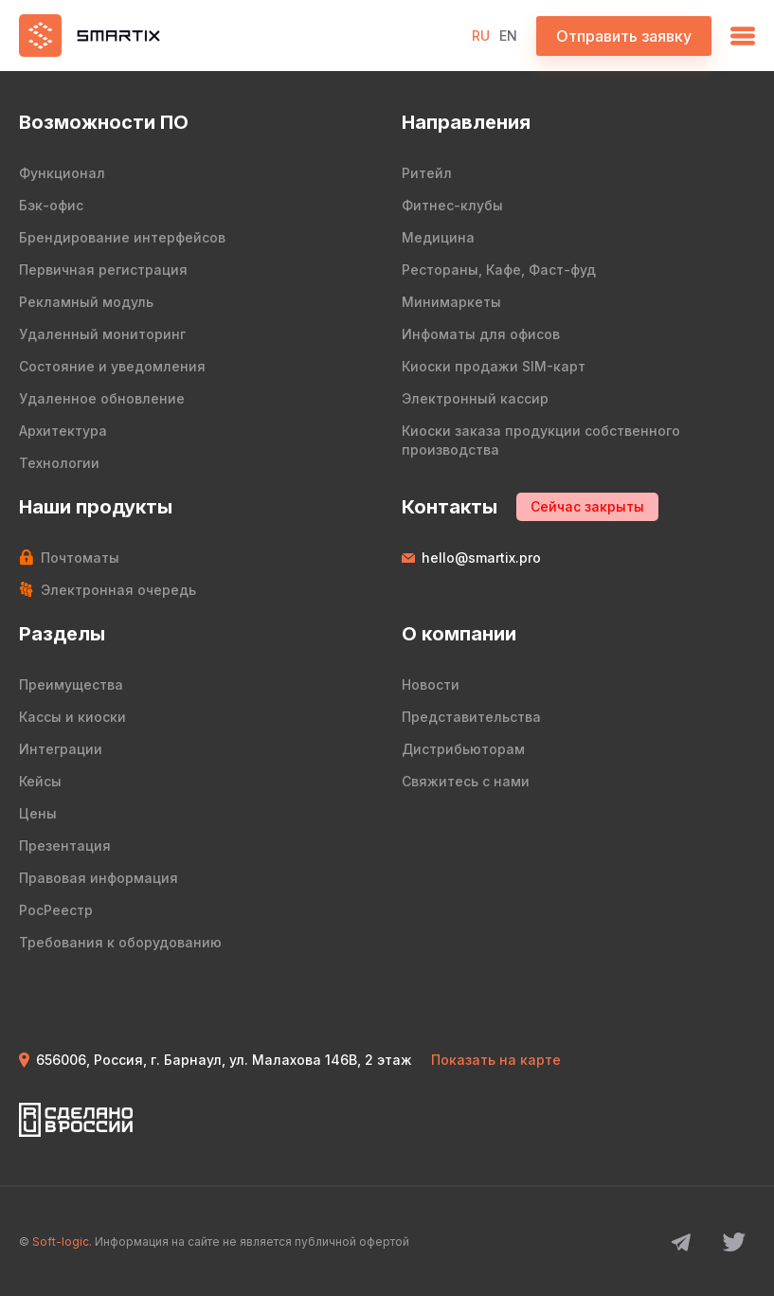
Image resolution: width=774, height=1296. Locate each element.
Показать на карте (496, 1060)
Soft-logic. (62, 1241)
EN (508, 35)
